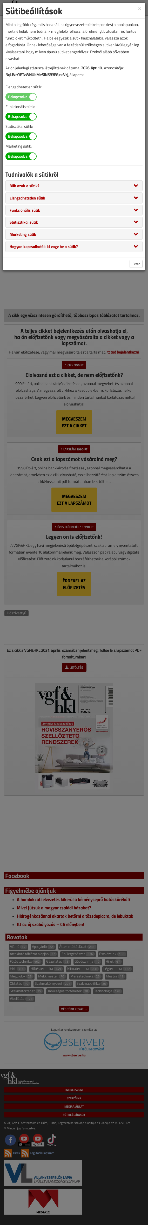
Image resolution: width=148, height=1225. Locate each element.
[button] (24, 185)
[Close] (139, 8)
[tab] (74, 186)
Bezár (136, 264)
